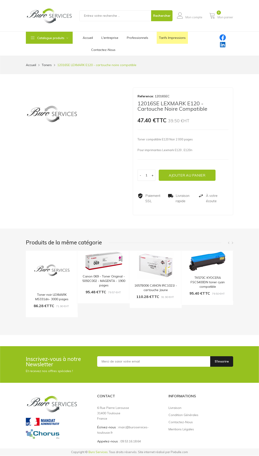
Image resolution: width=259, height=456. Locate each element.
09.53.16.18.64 (130, 441)
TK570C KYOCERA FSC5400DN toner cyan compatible (208, 282)
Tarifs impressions (172, 38)
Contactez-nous (181, 422)
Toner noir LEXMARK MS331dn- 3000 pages (51, 297)
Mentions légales (181, 429)
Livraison (175, 408)
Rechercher (162, 16)
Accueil (88, 38)
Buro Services (98, 452)
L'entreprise (109, 38)
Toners (47, 65)
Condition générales (183, 415)
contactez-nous (103, 50)
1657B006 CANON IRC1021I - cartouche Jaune (155, 287)
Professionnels (137, 38)
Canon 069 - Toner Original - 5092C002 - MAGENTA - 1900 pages (103, 281)
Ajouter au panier (188, 175)
